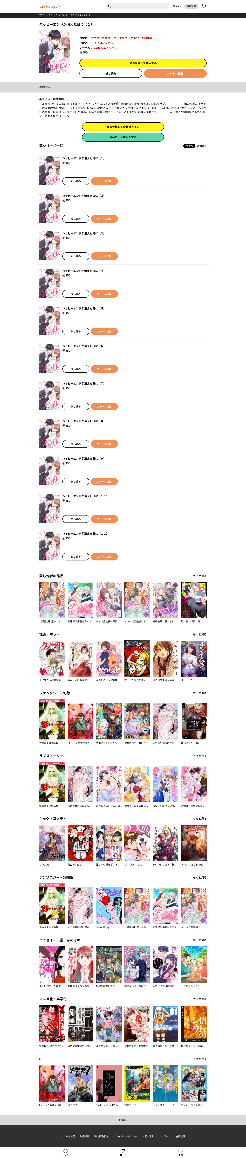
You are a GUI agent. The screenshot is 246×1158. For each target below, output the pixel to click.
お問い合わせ (149, 1136)
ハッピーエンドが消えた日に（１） (84, 158)
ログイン (177, 6)
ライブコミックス (102, 43)
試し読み (110, 73)
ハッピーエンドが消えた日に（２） (84, 195)
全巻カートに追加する (123, 137)
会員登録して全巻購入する (123, 127)
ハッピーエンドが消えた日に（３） (84, 233)
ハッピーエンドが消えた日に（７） (84, 383)
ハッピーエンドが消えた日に (76, 15)
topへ (123, 1120)
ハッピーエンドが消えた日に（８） (84, 421)
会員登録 (191, 6)
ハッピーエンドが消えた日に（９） (84, 458)
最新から (202, 145)
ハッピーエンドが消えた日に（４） (84, 271)
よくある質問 (68, 1136)
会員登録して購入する (143, 63)
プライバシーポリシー (125, 1136)
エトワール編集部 (142, 38)
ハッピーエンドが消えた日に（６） (84, 346)
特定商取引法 (101, 1136)
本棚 (181, 1155)
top (41, 15)
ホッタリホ (120, 38)
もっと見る (200, 576)
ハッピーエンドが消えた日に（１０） (85, 496)
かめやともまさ (100, 38)
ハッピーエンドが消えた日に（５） (84, 308)
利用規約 (85, 1136)
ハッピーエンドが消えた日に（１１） (85, 533)
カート (123, 1155)
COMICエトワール (105, 47)
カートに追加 (175, 73)
